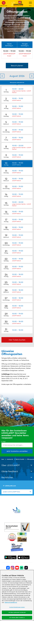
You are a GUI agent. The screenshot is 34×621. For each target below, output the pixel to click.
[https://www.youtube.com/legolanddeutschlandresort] (17, 568)
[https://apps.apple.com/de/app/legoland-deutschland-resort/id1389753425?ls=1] (23, 557)
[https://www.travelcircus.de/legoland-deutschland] (12, 537)
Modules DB (10, 459)
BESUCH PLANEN (20, 459)
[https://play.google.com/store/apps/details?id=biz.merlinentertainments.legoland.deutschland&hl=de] (10, 557)
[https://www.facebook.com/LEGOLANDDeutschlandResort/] (8, 568)
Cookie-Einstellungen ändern (17, 607)
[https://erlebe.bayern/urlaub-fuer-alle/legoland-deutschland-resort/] (17, 527)
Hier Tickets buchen (17, 340)
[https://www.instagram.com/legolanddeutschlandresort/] (12, 568)
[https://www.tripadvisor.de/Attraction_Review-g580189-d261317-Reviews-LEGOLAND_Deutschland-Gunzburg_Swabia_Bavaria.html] (21, 568)
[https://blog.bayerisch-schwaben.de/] (22, 537)
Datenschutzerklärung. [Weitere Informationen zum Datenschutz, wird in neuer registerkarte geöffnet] (11, 602)
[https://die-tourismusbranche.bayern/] (17, 547)
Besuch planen (17, 65)
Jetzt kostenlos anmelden (17, 451)
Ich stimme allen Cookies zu (17, 617)
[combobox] (17, 491)
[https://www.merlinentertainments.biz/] (17, 510)
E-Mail (3, 441)
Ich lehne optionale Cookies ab (17, 612)
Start (2, 459)
